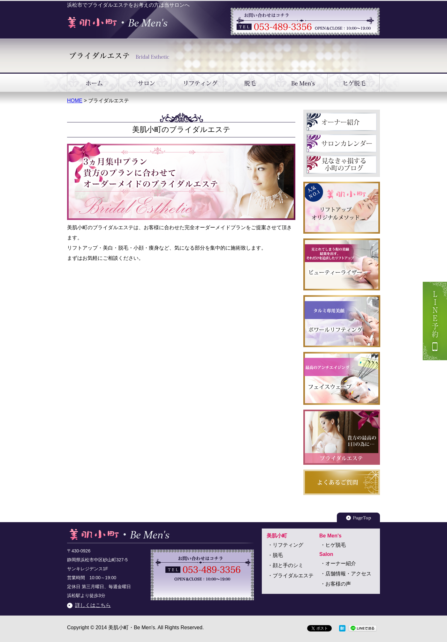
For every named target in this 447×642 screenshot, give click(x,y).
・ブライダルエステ (291, 575)
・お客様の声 (335, 584)
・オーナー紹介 (338, 563)
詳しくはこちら (93, 605)
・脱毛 (275, 555)
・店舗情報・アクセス (345, 573)
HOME (74, 100)
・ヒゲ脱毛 (333, 545)
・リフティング (285, 545)
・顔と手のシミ (285, 565)
